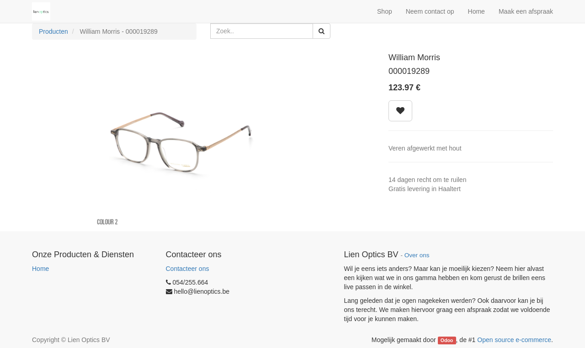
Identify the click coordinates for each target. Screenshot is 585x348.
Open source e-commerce (514, 339)
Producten (53, 31)
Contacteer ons (187, 268)
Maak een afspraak (526, 11)
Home (40, 268)
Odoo (447, 340)
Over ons (417, 255)
